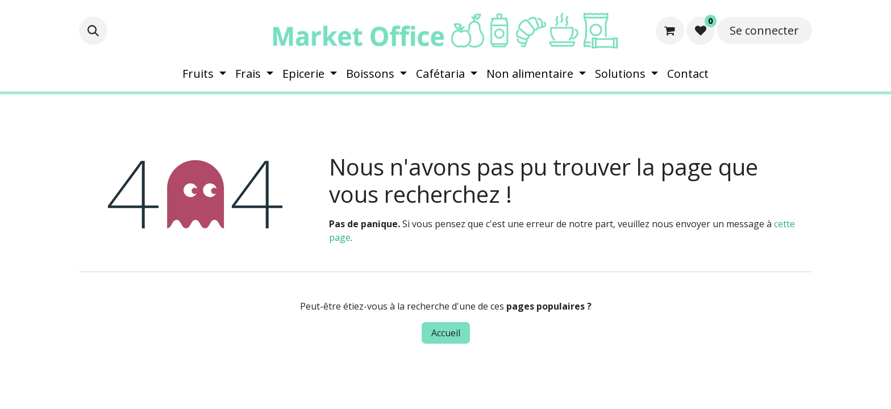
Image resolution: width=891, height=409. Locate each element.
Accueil (445, 333)
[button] (93, 30)
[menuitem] (204, 74)
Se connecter (764, 30)
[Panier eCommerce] (670, 30)
